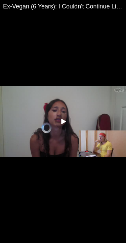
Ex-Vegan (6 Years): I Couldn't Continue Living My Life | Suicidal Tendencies (64, 6)
